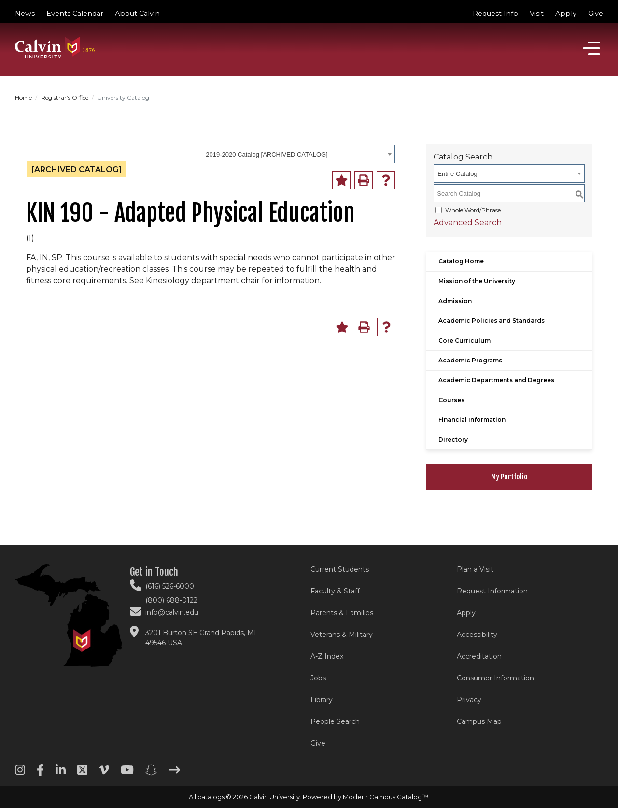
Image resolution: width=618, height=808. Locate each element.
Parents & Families (341, 612)
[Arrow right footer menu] (174, 773)
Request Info (495, 13)
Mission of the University (476, 281)
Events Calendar (74, 13)
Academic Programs (470, 360)
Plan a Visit (475, 569)
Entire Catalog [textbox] (457, 173)
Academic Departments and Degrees (496, 380)
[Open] (591, 48)
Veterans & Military (341, 634)
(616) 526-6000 (169, 586)
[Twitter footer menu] (82, 773)
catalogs (211, 797)
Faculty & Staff (335, 591)
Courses (451, 400)
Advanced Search (468, 222)
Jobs (318, 678)
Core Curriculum (464, 340)
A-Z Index (326, 656)
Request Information (492, 591)
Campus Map (479, 721)
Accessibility (477, 634)
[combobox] (298, 154)
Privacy (469, 699)
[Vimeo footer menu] (104, 773)
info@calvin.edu (171, 612)
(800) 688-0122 (171, 600)
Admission (455, 300)
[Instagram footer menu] (20, 773)
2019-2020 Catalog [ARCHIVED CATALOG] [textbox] (266, 154)
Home (23, 97)
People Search (335, 721)
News (25, 13)
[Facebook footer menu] (40, 773)
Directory (453, 439)
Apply (565, 13)
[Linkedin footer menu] (61, 773)
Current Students (339, 569)
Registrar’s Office (64, 97)
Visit (537, 13)
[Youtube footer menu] (127, 773)
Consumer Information (495, 678)
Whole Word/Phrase (473, 210)
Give (595, 13)
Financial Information (472, 419)
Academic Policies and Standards (491, 320)
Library (321, 699)
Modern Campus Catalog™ (385, 797)
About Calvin (137, 13)
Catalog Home (461, 261)
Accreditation (479, 656)
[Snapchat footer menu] (151, 773)
